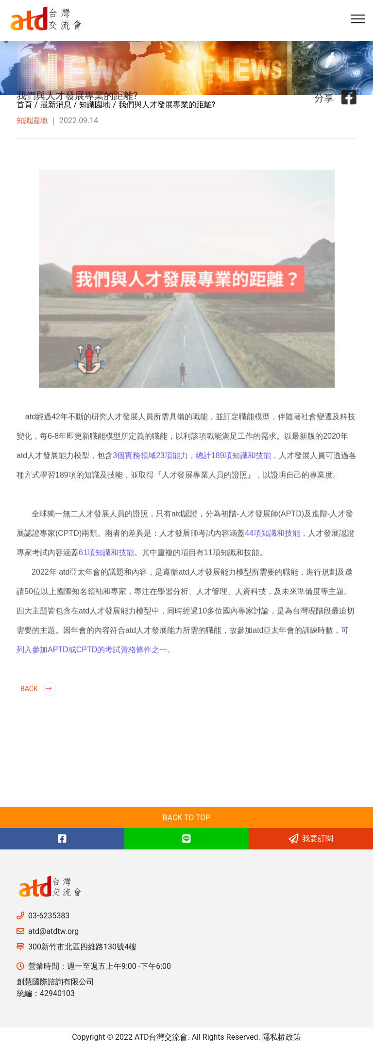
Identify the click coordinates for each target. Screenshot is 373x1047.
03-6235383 (48, 915)
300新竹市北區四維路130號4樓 (82, 946)
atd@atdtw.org (53, 931)
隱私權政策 (281, 1037)
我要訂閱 (310, 839)
